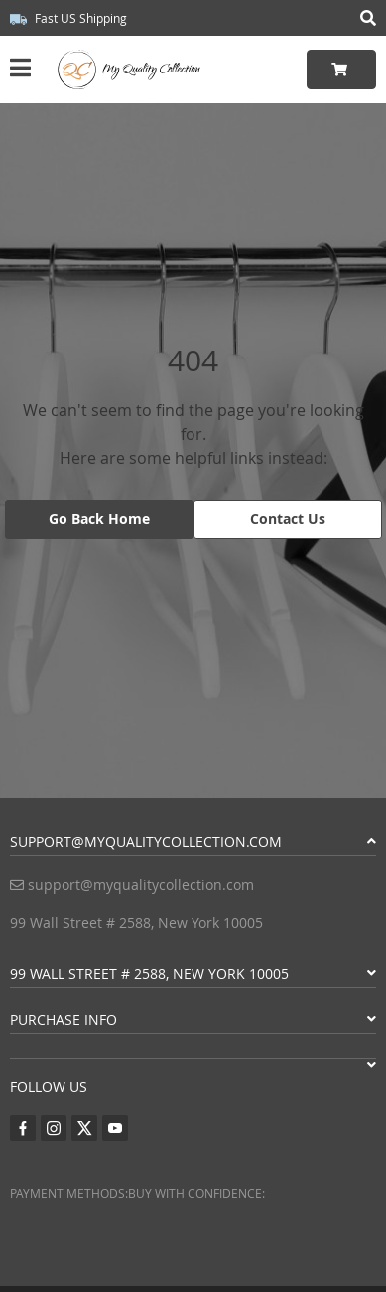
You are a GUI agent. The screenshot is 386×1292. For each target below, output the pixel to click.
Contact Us (287, 518)
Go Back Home (99, 518)
